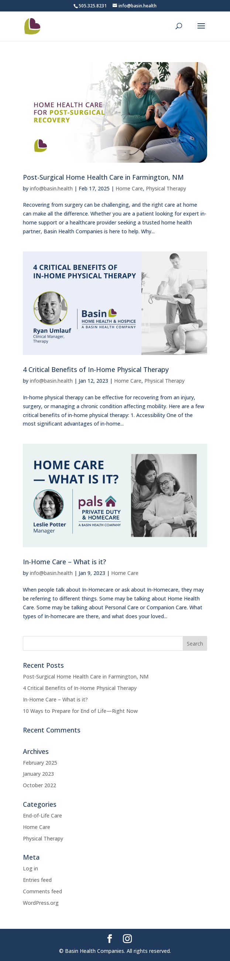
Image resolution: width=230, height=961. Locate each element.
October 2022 (39, 785)
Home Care (129, 188)
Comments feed (42, 891)
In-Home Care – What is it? (64, 561)
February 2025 (40, 762)
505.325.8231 (93, 6)
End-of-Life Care (42, 815)
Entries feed (37, 879)
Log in (30, 868)
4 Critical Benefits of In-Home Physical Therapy (96, 369)
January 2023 (38, 773)
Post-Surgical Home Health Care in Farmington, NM (103, 177)
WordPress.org (41, 902)
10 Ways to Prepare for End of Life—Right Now (80, 710)
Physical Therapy (166, 188)
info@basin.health (51, 188)
